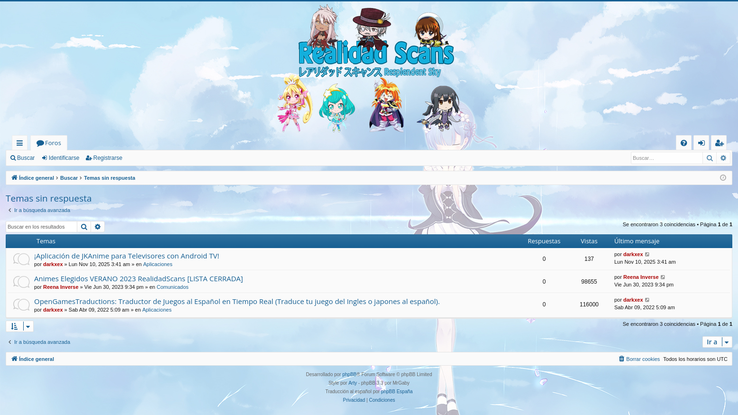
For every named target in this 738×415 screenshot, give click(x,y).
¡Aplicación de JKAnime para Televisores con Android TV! (126, 255)
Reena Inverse (61, 287)
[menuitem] (683, 143)
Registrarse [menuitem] (721, 144)
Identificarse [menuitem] (704, 144)
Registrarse (107, 158)
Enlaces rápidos (21, 144)
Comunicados (173, 287)
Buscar (26, 158)
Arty (352, 383)
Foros (53, 142)
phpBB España (397, 391)
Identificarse (64, 158)
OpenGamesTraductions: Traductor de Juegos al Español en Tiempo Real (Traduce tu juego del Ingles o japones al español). (237, 301)
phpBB (349, 374)
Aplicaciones (158, 264)
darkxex (53, 264)
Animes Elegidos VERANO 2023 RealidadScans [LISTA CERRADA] (138, 278)
